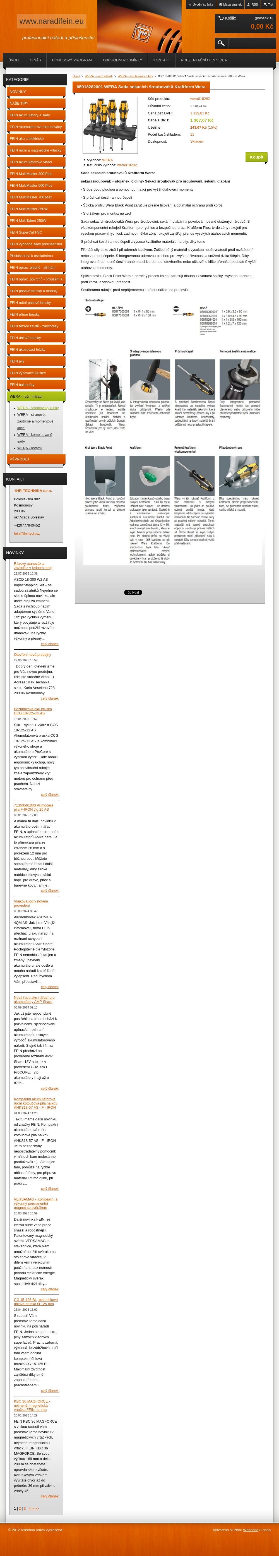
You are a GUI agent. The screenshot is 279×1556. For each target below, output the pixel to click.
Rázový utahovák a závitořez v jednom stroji (33, 565)
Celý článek (50, 644)
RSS (255, 4)
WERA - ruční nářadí (99, 76)
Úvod (76, 76)
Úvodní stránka (203, 4)
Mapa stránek (232, 4)
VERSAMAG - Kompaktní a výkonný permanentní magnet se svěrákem (35, 1203)
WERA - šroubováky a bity (135, 76)
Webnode (250, 1530)
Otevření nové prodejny (32, 654)
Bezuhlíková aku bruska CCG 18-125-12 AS (33, 711)
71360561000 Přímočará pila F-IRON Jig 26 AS (33, 807)
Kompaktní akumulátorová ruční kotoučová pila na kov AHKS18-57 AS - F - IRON (35, 1103)
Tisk (270, 4)
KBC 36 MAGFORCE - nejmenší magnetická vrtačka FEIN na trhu (32, 1405)
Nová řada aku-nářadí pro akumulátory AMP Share (34, 999)
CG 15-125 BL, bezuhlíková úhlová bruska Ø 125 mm (36, 1302)
